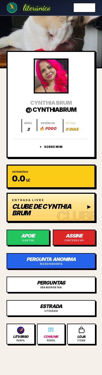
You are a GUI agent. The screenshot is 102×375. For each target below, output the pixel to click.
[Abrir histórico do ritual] (72, 125)
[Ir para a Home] (12, 7)
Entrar (84, 7)
